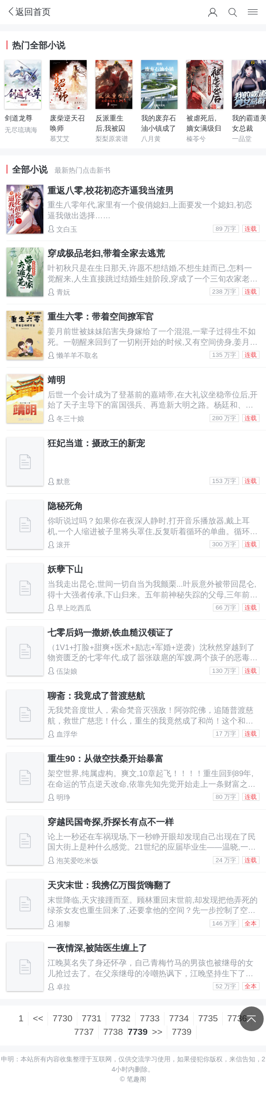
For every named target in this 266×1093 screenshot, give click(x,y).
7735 (208, 1018)
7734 (179, 1018)
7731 (91, 1018)
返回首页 (29, 12)
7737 (84, 1032)
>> (157, 1032)
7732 (120, 1018)
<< (38, 1018)
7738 (113, 1032)
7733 (149, 1018)
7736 (237, 1018)
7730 (62, 1018)
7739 (181, 1032)
